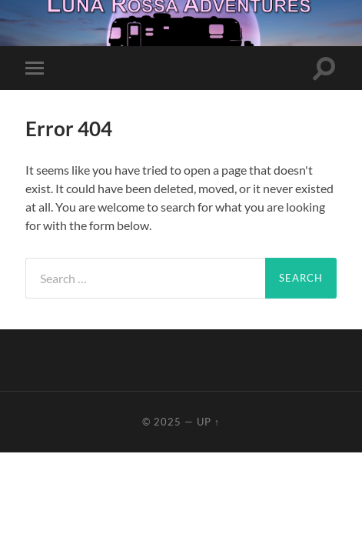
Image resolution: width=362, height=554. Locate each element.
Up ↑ (208, 422)
